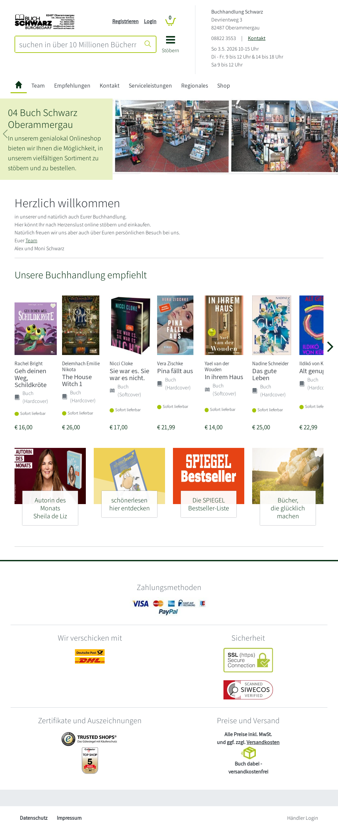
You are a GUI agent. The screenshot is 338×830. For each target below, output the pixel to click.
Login (150, 21)
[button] (170, 47)
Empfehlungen (72, 85)
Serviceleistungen (150, 85)
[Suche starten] (148, 44)
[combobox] (77, 44)
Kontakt (256, 38)
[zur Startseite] (19, 85)
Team (38, 85)
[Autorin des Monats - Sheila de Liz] (50, 505)
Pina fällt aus (175, 370)
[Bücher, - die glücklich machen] (287, 505)
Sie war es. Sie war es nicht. (129, 374)
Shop (223, 85)
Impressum (69, 817)
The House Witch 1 (77, 380)
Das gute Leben (264, 374)
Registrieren (125, 21)
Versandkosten (263, 742)
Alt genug (312, 370)
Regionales (194, 85)
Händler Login (302, 817)
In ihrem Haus (224, 376)
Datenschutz (34, 817)
